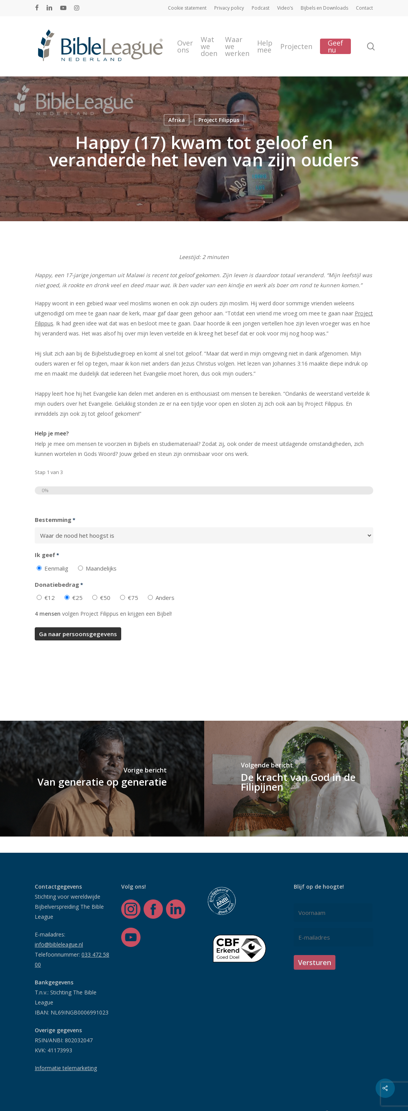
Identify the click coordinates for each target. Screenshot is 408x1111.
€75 (133, 597)
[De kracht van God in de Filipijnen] (306, 779)
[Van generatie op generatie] (102, 779)
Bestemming (55, 520)
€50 (105, 597)
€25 (77, 597)
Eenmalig (56, 568)
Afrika (176, 119)
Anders (165, 597)
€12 (49, 597)
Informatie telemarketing (66, 1068)
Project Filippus (218, 119)
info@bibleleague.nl (59, 944)
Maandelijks (101, 568)
